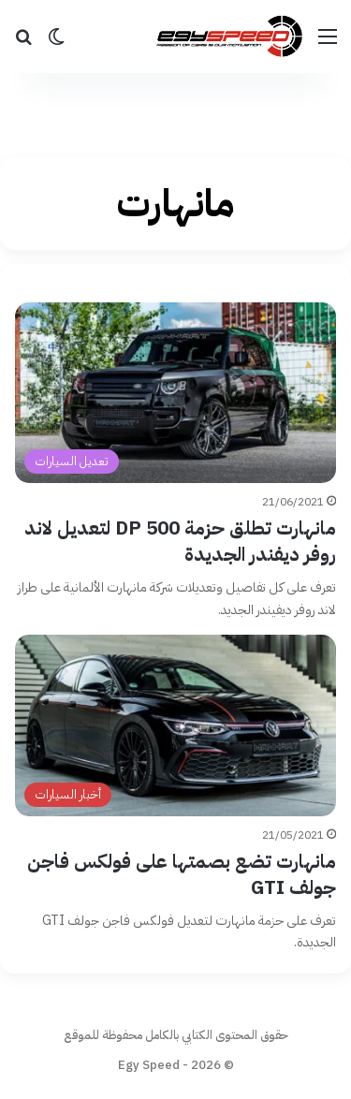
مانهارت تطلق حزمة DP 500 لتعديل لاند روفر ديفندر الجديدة (180, 542)
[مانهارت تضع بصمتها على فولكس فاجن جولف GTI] (175, 725)
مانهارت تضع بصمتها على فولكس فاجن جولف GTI (181, 874)
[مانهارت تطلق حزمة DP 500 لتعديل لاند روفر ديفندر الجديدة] (175, 392)
